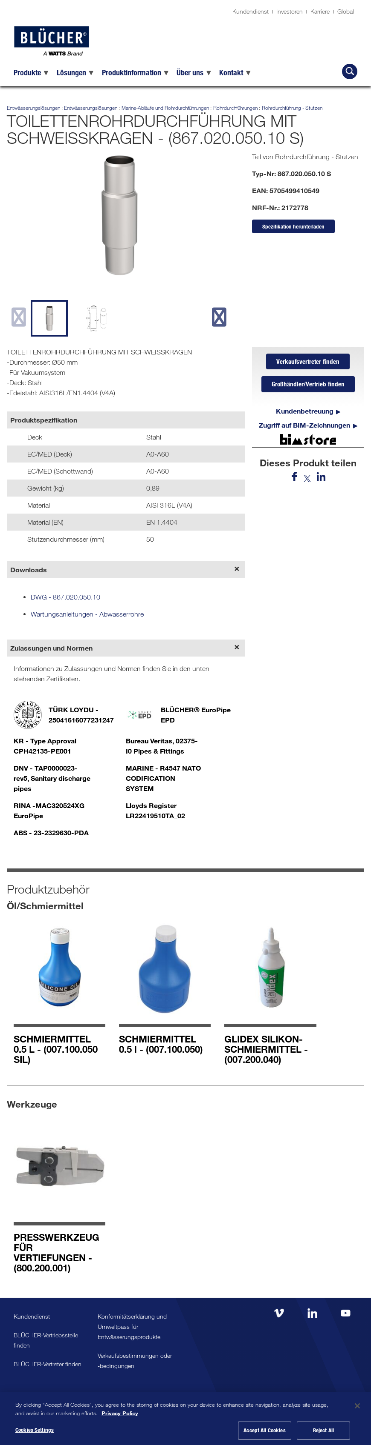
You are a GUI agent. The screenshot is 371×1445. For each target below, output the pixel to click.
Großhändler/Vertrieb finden (308, 386)
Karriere (320, 11)
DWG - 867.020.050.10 (65, 597)
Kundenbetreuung (304, 413)
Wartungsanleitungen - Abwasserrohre (87, 614)
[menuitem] (32, 72)
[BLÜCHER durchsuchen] (349, 71)
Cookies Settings (34, 1434)
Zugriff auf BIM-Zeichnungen (304, 427)
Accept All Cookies (264, 1435)
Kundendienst (250, 11)
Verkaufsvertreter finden (307, 362)
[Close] (357, 1411)
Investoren (289, 11)
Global (345, 11)
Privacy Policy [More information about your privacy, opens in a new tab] (119, 1417)
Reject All (323, 1435)
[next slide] (219, 317)
